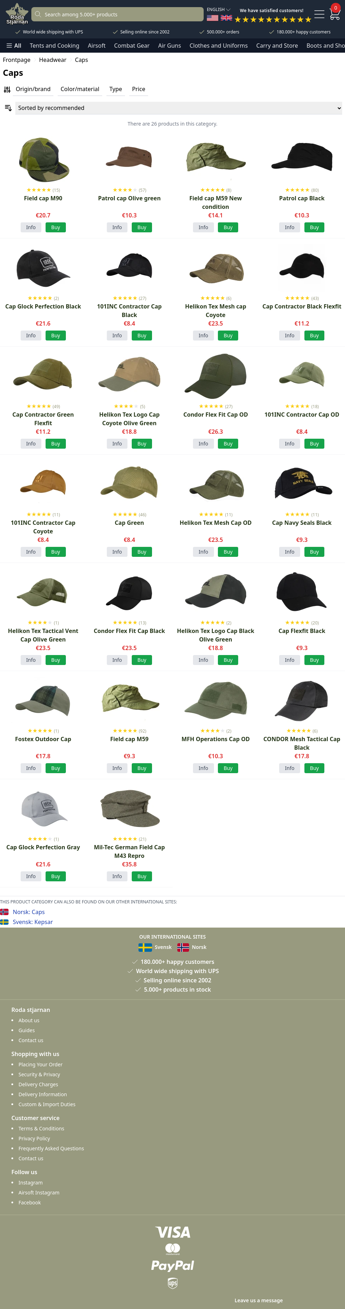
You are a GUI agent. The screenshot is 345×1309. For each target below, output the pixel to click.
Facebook (30, 1202)
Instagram (31, 1182)
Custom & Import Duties (47, 1104)
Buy (55, 227)
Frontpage (17, 60)
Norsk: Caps (29, 912)
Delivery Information (43, 1094)
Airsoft (97, 45)
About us (29, 1020)
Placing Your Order (41, 1064)
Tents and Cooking (54, 45)
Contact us (31, 1040)
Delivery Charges (38, 1084)
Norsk (192, 947)
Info (31, 227)
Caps (81, 60)
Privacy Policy (34, 1138)
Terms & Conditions (41, 1128)
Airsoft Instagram (39, 1192)
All (13, 45)
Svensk (155, 947)
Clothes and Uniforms (218, 45)
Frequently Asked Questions (51, 1148)
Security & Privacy (39, 1074)
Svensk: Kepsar (33, 922)
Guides (27, 1030)
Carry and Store (277, 45)
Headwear (53, 60)
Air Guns (169, 45)
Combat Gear (132, 45)
